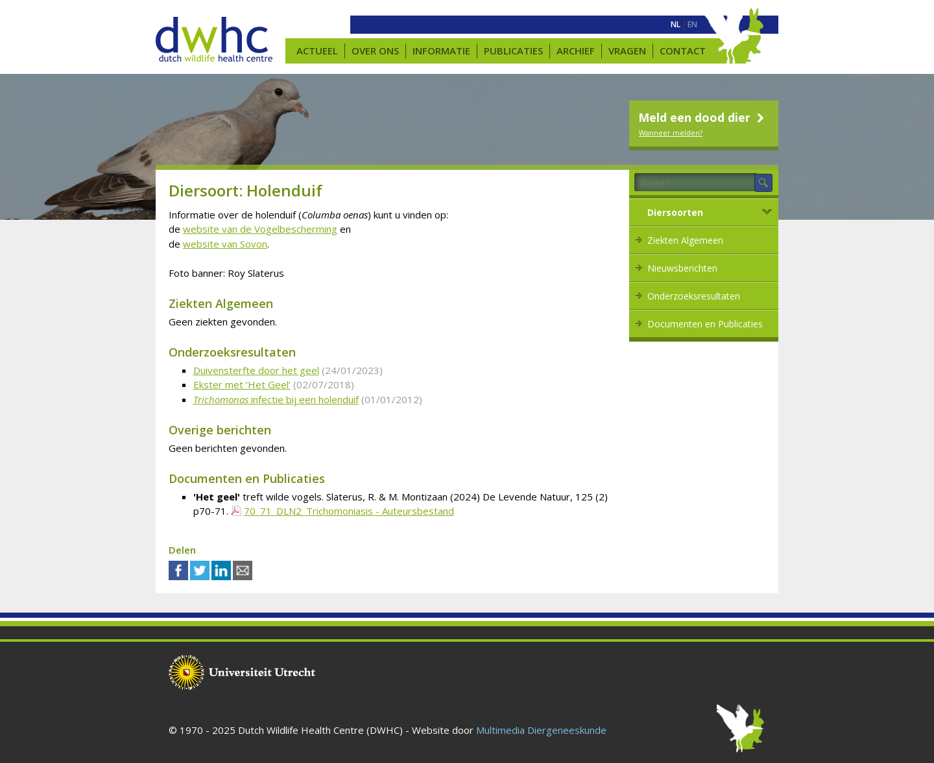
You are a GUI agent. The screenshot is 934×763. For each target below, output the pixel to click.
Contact (683, 50)
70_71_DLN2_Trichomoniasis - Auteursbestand (349, 510)
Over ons (375, 50)
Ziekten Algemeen (685, 240)
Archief (576, 50)
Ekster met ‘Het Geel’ (242, 384)
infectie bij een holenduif (276, 399)
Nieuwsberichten (682, 268)
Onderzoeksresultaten (693, 296)
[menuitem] (675, 24)
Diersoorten (675, 212)
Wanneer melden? (670, 132)
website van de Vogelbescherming (260, 228)
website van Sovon (225, 243)
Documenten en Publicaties (705, 324)
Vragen (627, 50)
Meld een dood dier (702, 117)
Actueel (317, 50)
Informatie (441, 50)
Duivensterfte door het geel (256, 370)
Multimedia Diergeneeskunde (541, 729)
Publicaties (513, 50)
